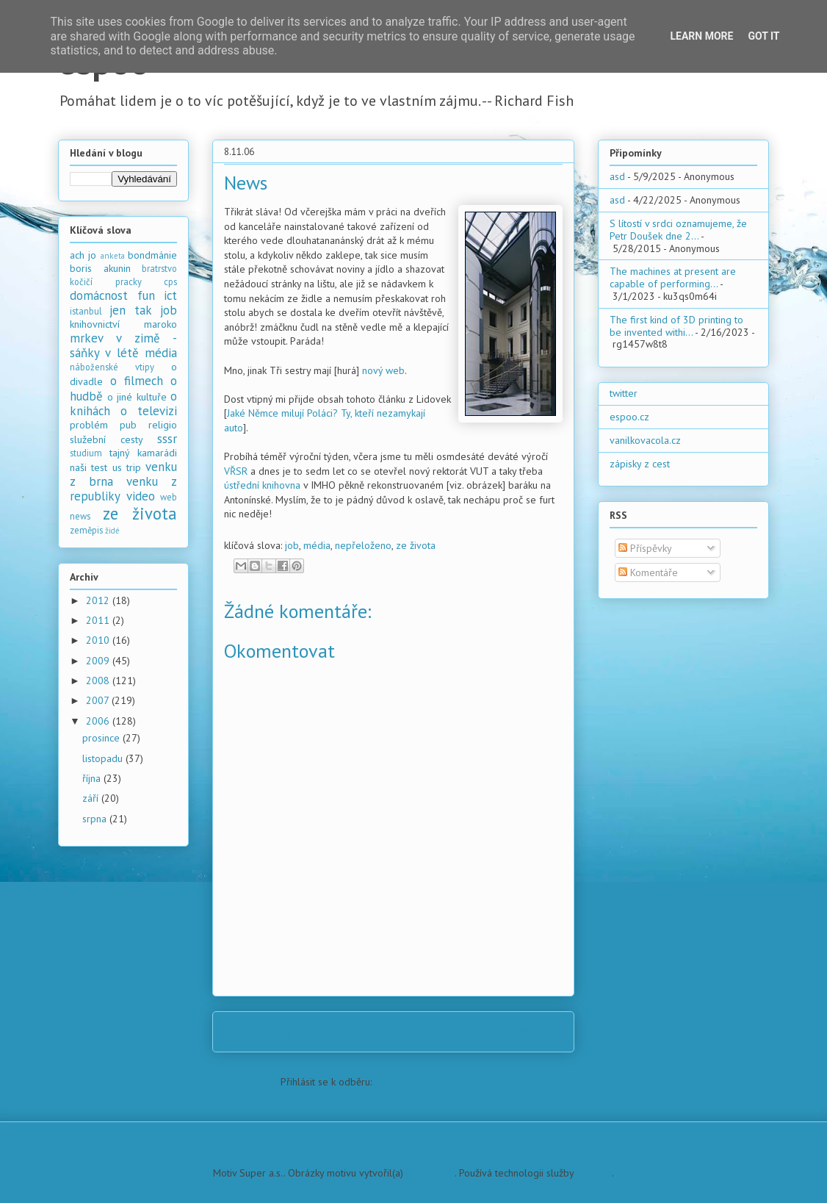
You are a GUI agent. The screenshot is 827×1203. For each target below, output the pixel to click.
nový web (383, 370)
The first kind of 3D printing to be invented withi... (676, 326)
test (99, 467)
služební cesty (106, 439)
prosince (102, 737)
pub (128, 424)
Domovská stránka (398, 1031)
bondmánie (152, 255)
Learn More (701, 36)
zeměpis (86, 530)
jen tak (130, 310)
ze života (416, 545)
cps (170, 281)
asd (617, 176)
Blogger (594, 1172)
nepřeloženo (363, 545)
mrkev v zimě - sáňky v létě (123, 345)
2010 (99, 640)
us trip (126, 467)
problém (89, 424)
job (292, 545)
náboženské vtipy (112, 367)
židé (112, 530)
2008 (99, 680)
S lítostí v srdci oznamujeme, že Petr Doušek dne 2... (678, 230)
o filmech (136, 381)
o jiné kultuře (137, 396)
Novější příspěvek (272, 1031)
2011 (99, 620)
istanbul (86, 311)
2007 (99, 700)
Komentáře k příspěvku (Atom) (440, 1081)
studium (86, 453)
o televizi (148, 411)
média (317, 545)
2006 (99, 721)
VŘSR (236, 471)
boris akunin (100, 268)
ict (170, 295)
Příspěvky (645, 548)
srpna (95, 818)
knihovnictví (95, 324)
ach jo (83, 255)
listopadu (104, 758)
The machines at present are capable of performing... (673, 277)
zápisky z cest (640, 463)
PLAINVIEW (430, 1172)
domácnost (99, 295)
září (91, 798)
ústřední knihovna (262, 485)
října (93, 778)
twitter (624, 393)
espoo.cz (629, 416)
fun (146, 295)
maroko (160, 324)
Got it (763, 36)
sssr (167, 439)
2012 (99, 600)
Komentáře (648, 572)
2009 (99, 660)
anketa (113, 256)
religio (162, 424)
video (140, 496)
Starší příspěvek (519, 1031)
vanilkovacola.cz (645, 440)
